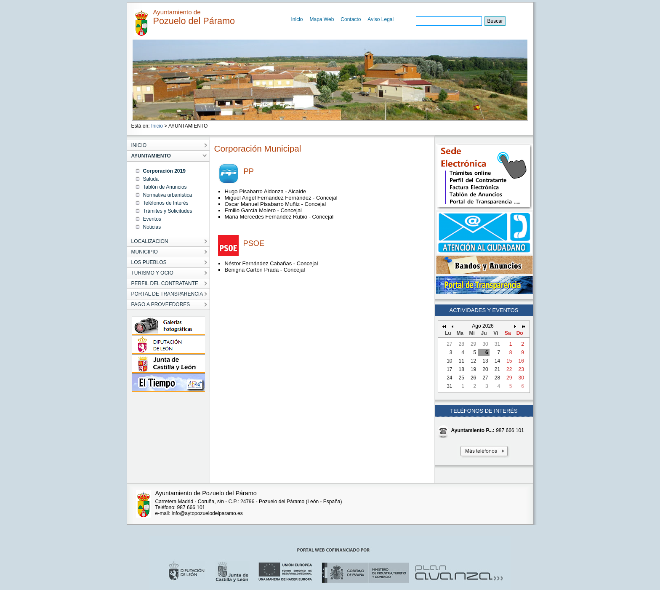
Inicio (297, 19)
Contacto (351, 19)
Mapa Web (322, 19)
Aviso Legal (380, 19)
